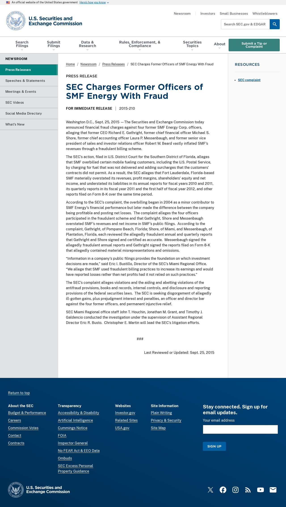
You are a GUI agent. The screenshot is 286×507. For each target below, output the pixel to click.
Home (70, 64)
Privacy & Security (166, 420)
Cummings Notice (72, 428)
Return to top (19, 393)
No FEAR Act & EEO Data (79, 451)
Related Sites (126, 420)
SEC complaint (249, 80)
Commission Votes (23, 428)
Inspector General (73, 443)
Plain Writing (161, 413)
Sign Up (214, 446)
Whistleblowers (265, 13)
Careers (14, 420)
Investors (207, 13)
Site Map (158, 428)
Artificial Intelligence (75, 420)
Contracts (16, 443)
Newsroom (182, 13)
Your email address (219, 420)
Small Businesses (234, 13)
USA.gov (122, 428)
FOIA (62, 435)
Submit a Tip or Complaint (254, 44)
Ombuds (65, 458)
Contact (14, 435)
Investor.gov (125, 413)
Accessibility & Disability (78, 413)
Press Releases (113, 64)
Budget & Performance (27, 413)
